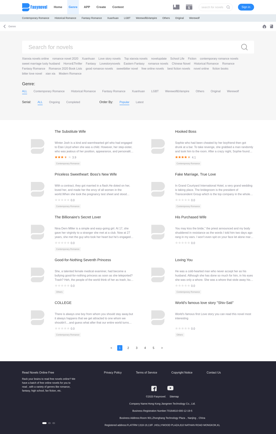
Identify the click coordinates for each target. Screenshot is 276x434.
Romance (228, 63)
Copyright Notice (181, 372)
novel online (201, 68)
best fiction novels (179, 68)
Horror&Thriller (73, 63)
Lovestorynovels (110, 63)
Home (58, 7)
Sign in (246, 7)
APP (87, 7)
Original (179, 18)
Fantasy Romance (92, 18)
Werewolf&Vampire (146, 18)
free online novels (152, 68)
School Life (177, 58)
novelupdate (159, 58)
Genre (73, 7)
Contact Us (214, 372)
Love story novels (109, 58)
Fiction (192, 58)
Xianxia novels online (35, 58)
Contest (118, 7)
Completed (73, 102)
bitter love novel (32, 73)
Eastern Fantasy (134, 63)
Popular (124, 102)
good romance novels (99, 68)
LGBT (127, 18)
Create (101, 7)
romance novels (158, 63)
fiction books (220, 68)
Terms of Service (146, 372)
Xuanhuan (113, 18)
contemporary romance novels (219, 58)
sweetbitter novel (127, 68)
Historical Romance (65, 18)
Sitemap (174, 396)
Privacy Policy (113, 372)
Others (166, 18)
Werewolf (194, 18)
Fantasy (91, 63)
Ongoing (54, 102)
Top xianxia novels (136, 58)
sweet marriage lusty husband (41, 63)
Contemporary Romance (35, 18)
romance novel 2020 (65, 58)
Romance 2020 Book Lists (65, 68)
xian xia (50, 73)
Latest (140, 102)
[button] (44, 423)
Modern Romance (70, 73)
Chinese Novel (181, 63)
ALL (24, 91)
